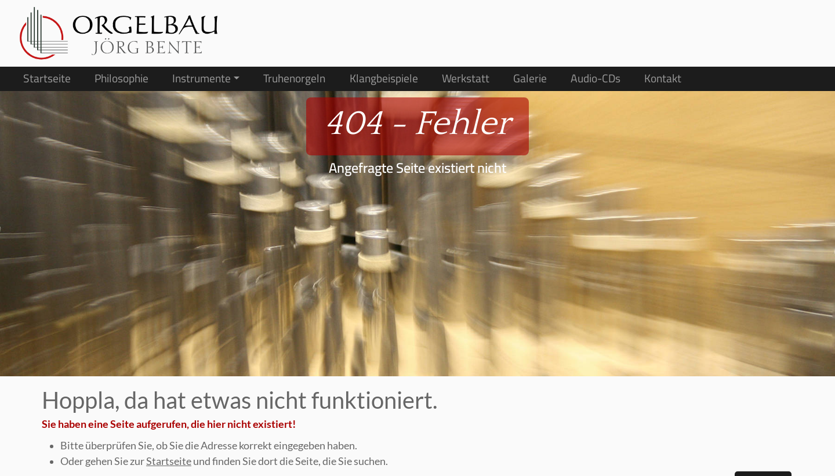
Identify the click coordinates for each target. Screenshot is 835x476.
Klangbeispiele (384, 78)
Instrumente (201, 78)
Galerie (530, 78)
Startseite (47, 78)
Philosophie (121, 78)
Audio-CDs (595, 78)
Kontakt (662, 78)
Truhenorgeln (294, 78)
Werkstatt (465, 78)
